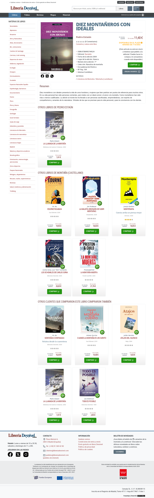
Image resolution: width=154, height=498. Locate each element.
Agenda (121, 2)
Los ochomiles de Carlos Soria (54, 272)
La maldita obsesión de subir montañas (91, 210)
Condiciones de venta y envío (89, 442)
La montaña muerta (89, 272)
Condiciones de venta (28, 2)
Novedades (14, 26)
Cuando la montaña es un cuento (91, 338)
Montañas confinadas (54, 338)
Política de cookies (85, 449)
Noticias (130, 2)
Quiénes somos (15, 2)
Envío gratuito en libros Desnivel (46, 2)
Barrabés (88, 54)
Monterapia (129, 209)
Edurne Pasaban (54, 209)
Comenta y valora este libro (86, 44)
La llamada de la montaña (54, 144)
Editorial (139, 2)
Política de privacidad (86, 447)
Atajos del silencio (128, 338)
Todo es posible (89, 401)
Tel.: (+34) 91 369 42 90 (53, 446)
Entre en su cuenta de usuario (132, 15)
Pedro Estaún (83, 37)
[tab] (44, 87)
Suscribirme (120, 452)
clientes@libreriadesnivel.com (56, 450)
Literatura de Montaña (85, 79)
